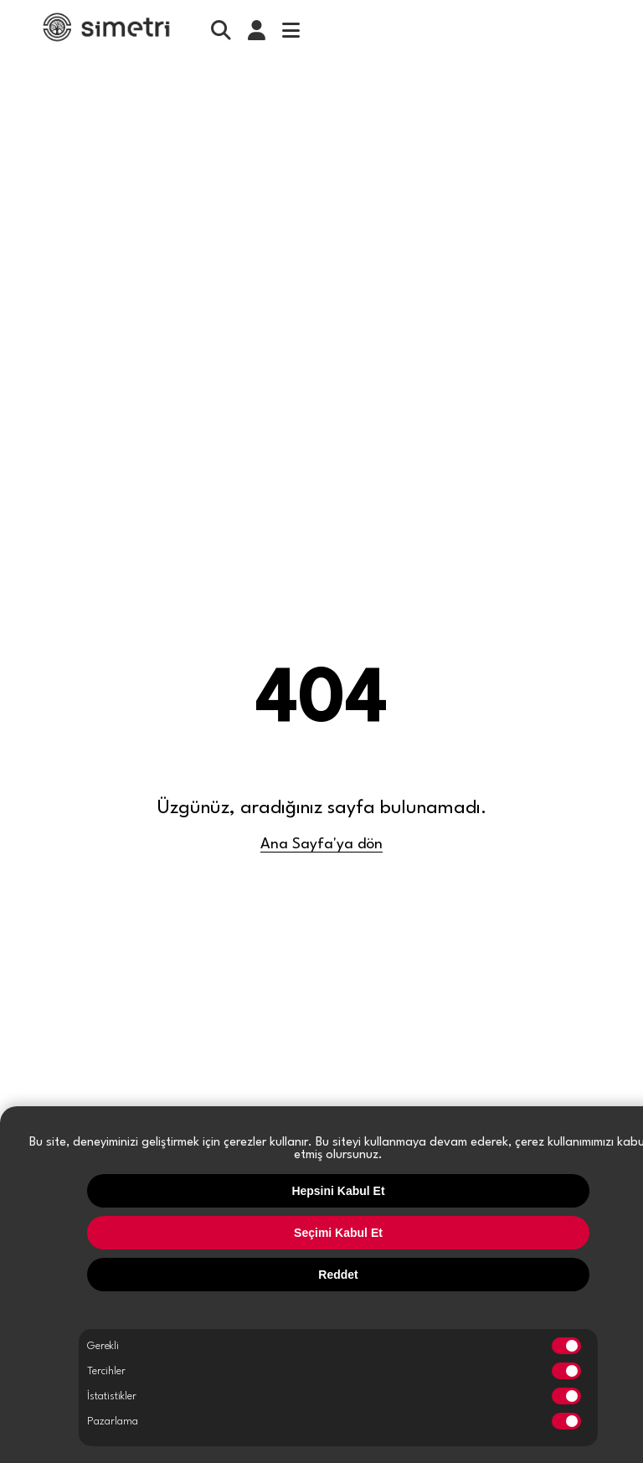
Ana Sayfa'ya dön (321, 844)
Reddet (338, 1274)
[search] (221, 31)
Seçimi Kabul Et (338, 1232)
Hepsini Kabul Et (337, 1191)
